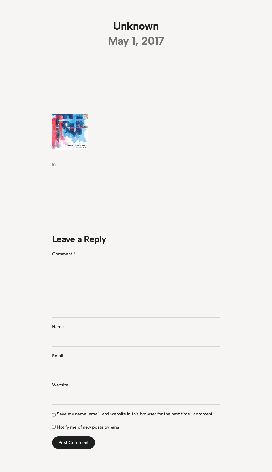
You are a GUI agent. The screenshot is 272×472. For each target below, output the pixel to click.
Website (60, 384)
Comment (63, 253)
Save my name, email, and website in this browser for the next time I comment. (135, 413)
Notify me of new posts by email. (89, 427)
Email (57, 355)
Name (58, 326)
